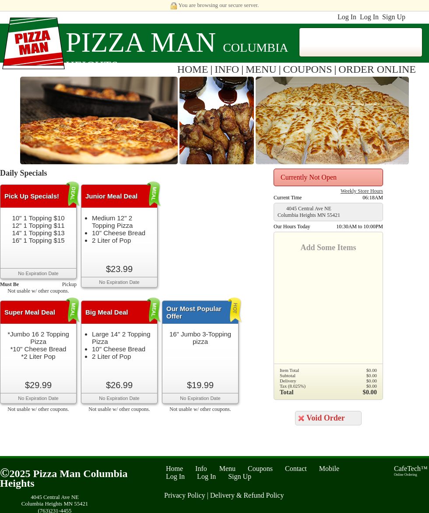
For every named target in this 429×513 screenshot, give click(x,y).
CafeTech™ (411, 471)
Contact (296, 468)
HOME (192, 69)
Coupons (260, 468)
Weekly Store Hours (362, 191)
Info (201, 468)
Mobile (329, 468)
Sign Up (393, 17)
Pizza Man (141, 42)
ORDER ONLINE (377, 69)
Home (174, 468)
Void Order (325, 418)
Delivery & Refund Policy (247, 495)
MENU (261, 69)
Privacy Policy (184, 495)
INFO (226, 69)
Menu (227, 468)
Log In (347, 17)
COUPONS (307, 69)
